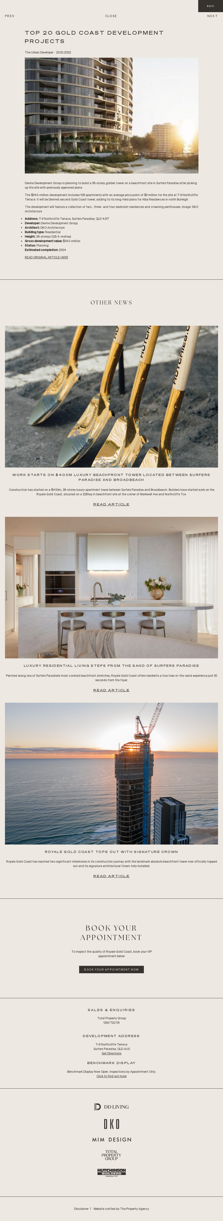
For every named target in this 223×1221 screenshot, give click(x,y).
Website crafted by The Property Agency (121, 1209)
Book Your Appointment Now (111, 969)
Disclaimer (81, 1209)
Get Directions (111, 1053)
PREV (10, 16)
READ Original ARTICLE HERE (46, 257)
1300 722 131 (111, 1022)
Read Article (111, 504)
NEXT (212, 16)
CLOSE (111, 16)
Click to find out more (111, 1076)
